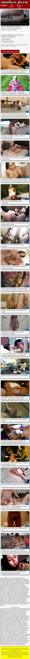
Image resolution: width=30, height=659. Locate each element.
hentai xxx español (4, 580)
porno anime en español (19, 588)
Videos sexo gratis (22, 622)
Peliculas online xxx (14, 631)
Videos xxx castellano (14, 2)
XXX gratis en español (9, 616)
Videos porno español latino (10, 639)
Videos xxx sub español (6, 630)
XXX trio (2, 608)
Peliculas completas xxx (6, 612)
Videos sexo (3, 625)
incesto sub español (15, 580)
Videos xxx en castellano (6, 633)
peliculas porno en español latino (10, 583)
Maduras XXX (16, 611)
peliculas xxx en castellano (19, 586)
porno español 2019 (23, 591)
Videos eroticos (7, 642)
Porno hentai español (22, 629)
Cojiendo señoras (9, 638)
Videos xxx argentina (19, 638)
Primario (4, 5)
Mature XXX (24, 611)
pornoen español (14, 601)
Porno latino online (13, 620)
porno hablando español (24, 596)
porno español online (8, 593)
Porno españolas (4, 620)
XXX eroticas (7, 636)
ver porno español (13, 603)
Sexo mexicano (9, 611)
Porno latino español (5, 640)
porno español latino (15, 592)
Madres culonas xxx (13, 624)
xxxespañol (24, 635)
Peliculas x (13, 642)
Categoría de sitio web (19, 7)
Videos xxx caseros (11, 610)
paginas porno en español (12, 582)
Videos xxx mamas (17, 612)
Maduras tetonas (4, 626)
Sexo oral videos (13, 626)
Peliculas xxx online (16, 636)
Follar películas (11, 6)
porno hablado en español (10, 596)
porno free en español (5, 594)
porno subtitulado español (18, 600)
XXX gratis (19, 608)
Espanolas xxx (22, 631)
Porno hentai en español (18, 630)
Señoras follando (20, 617)
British (3, 36)
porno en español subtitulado (10, 591)
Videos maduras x (22, 624)
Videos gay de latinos (15, 613)
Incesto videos (13, 608)
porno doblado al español (13, 589)
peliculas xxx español (17, 587)
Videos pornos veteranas (11, 622)
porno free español (16, 594)
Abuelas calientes (4, 627)
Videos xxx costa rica (23, 620)
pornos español (8, 602)
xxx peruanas (19, 610)
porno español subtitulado (20, 593)
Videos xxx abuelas (23, 625)
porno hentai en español (6, 597)
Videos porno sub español (6, 635)
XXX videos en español (12, 634)
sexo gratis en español (17, 602)
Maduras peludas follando (21, 619)
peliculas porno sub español (13, 584)
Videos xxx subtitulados (18, 633)
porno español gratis (5, 592)
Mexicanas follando (10, 619)
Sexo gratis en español (23, 634)
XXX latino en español (19, 644)
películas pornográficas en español (12, 585)
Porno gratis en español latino (14, 615)
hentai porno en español (11, 579)
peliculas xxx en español (6, 587)
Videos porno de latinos (12, 625)
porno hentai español (17, 597)
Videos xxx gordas (9, 644)
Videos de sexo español (17, 640)
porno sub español (18, 598)
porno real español (9, 598)
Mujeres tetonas (4, 624)
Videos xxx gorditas (22, 639)
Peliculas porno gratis (5, 621)
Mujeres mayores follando (22, 616)
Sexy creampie (5, 39)
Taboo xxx (6, 608)
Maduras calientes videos (6, 643)
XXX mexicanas (17, 643)
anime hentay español (7, 41)
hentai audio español (16, 578)
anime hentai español (5, 578)
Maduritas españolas (16, 621)
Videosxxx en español (22, 642)
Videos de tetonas (21, 626)
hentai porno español (23, 579)
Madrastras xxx (17, 635)
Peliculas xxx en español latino (8, 617)
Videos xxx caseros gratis (15, 627)
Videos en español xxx (11, 629)
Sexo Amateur (10, 36)
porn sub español (8, 588)
